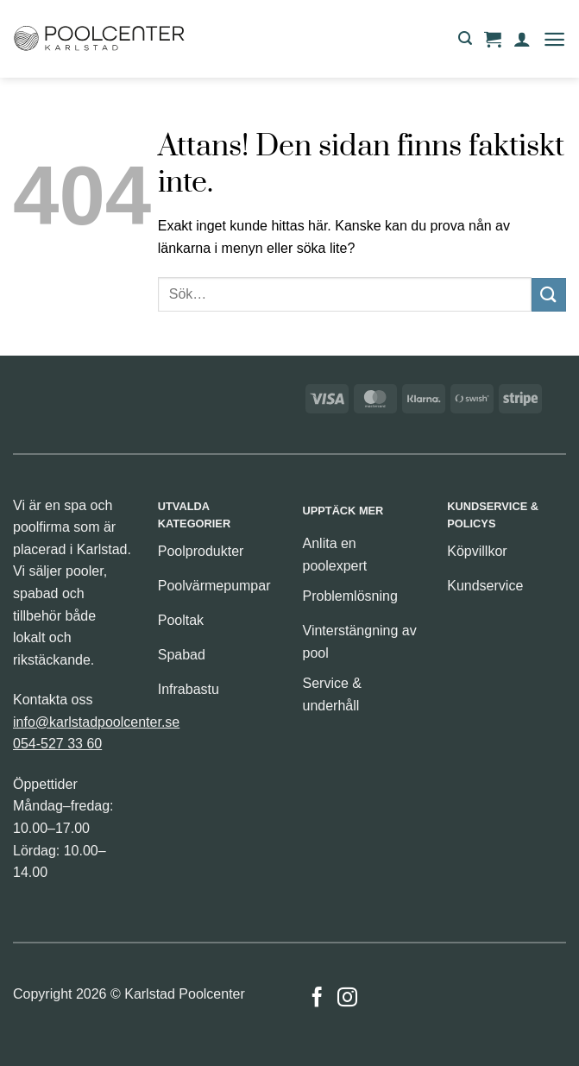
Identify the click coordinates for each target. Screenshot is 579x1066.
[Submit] (549, 295)
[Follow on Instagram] (347, 998)
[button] (465, 38)
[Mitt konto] (522, 39)
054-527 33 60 (57, 743)
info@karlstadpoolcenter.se (96, 722)
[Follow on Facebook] (317, 998)
